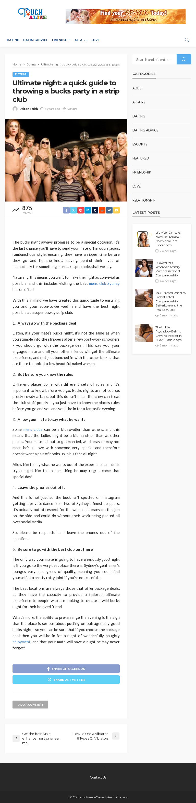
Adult (137, 88)
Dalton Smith (28, 109)
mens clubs (33, 429)
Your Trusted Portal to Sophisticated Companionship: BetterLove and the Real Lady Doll (170, 301)
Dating (13, 40)
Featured (140, 158)
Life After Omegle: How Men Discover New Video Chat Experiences (168, 239)
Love (95, 40)
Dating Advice (35, 40)
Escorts (139, 144)
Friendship (61, 40)
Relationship (143, 200)
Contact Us (98, 777)
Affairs (81, 40)
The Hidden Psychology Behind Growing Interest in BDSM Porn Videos (168, 334)
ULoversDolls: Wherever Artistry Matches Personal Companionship (167, 269)
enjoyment (21, 641)
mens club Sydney (104, 283)
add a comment (30, 704)
